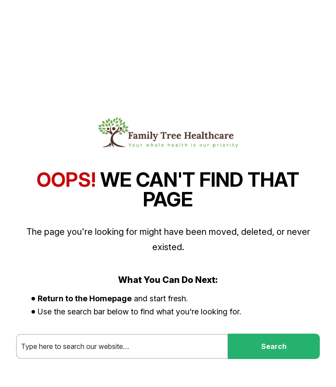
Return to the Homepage (85, 298)
